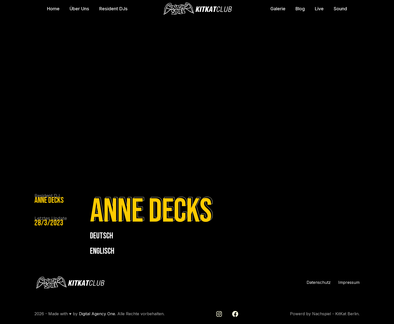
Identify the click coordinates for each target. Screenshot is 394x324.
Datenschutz (319, 282)
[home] (197, 9)
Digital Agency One (97, 313)
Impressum (349, 282)
